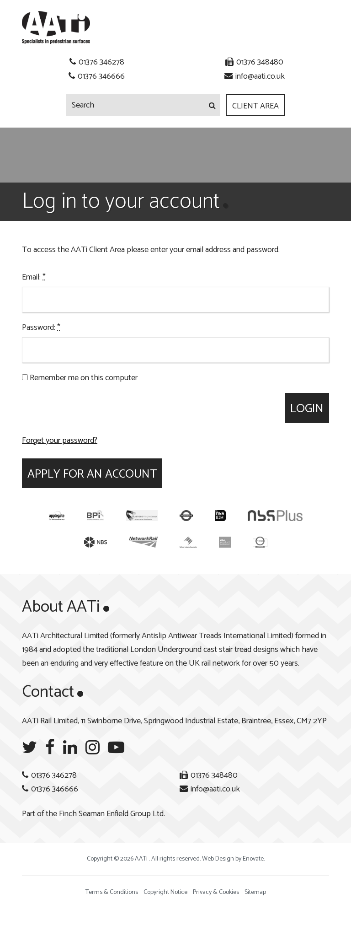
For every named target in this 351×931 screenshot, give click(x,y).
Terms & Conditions (111, 892)
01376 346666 (101, 76)
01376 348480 (259, 62)
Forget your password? (59, 440)
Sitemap (255, 892)
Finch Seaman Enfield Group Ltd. (112, 814)
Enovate (253, 859)
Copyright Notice (165, 892)
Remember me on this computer (80, 378)
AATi (56, 27)
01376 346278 (101, 62)
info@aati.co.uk (260, 76)
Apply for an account (92, 474)
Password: (41, 327)
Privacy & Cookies (216, 892)
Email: (34, 277)
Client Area (255, 106)
